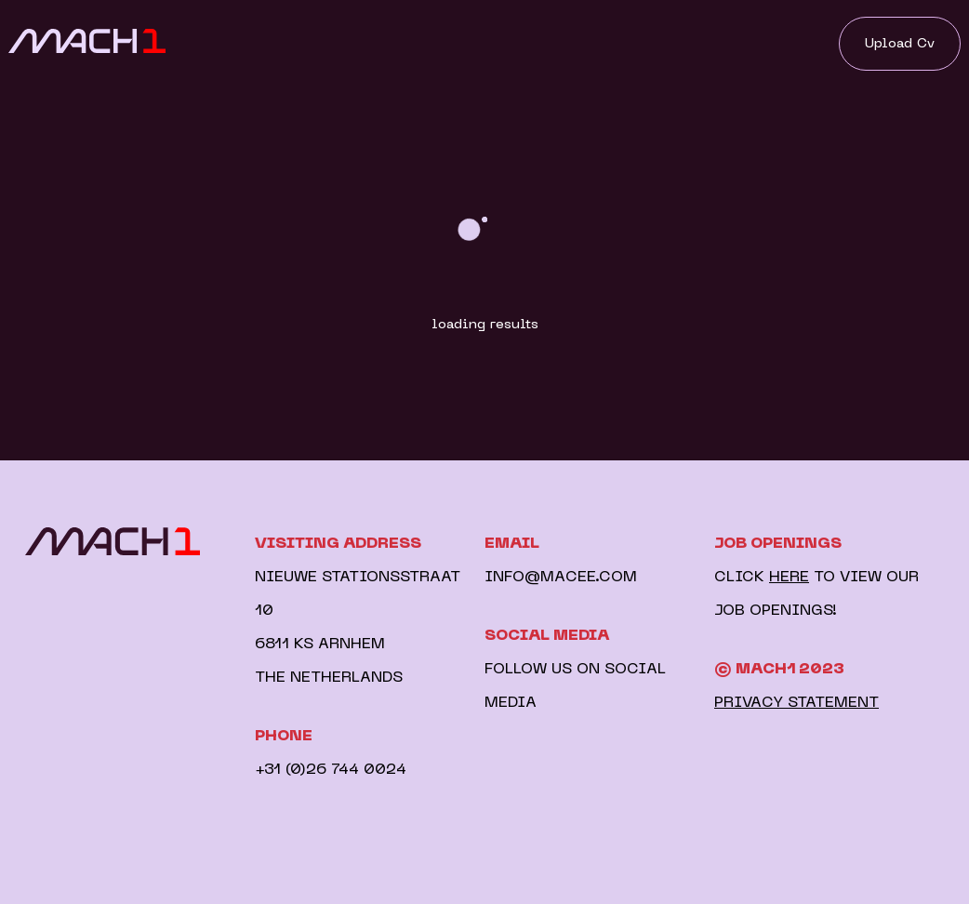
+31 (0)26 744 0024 (330, 770)
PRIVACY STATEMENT (796, 703)
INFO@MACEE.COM (560, 577)
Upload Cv (900, 43)
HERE (789, 577)
